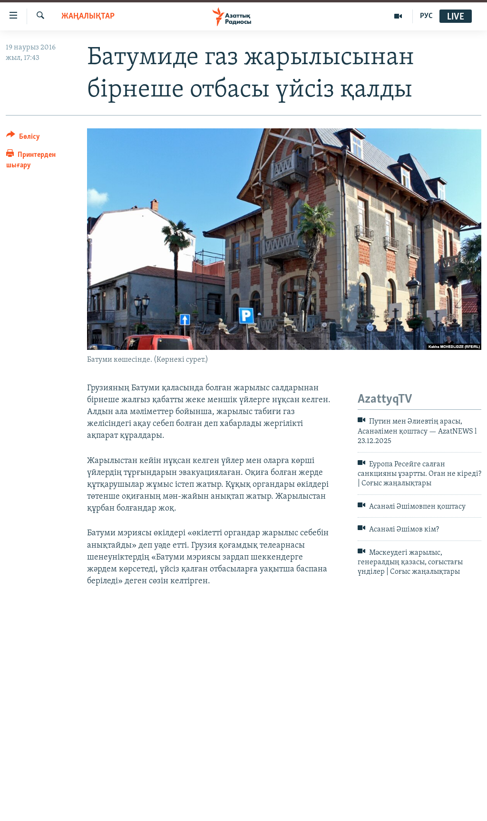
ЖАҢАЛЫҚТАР (88, 16)
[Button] (23, 138)
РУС (426, 16)
